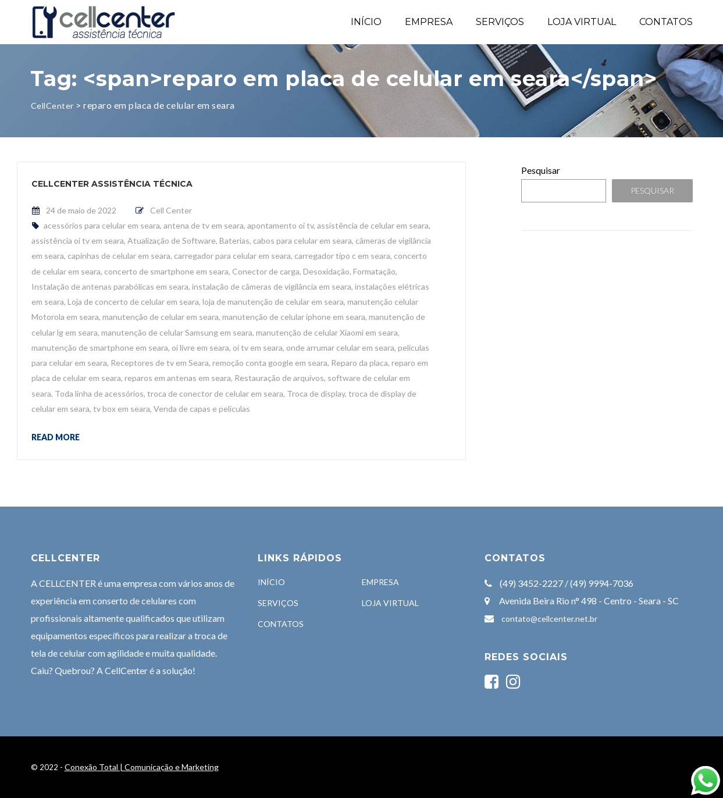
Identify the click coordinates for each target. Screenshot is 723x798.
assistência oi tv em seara (77, 240)
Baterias (234, 240)
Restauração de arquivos (279, 378)
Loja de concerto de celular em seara (133, 302)
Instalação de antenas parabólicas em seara (109, 286)
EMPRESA (429, 21)
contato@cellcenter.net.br (549, 619)
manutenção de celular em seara (160, 317)
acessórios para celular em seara (102, 225)
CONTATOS (666, 21)
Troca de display (316, 393)
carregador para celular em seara (232, 256)
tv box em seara (121, 409)
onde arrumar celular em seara (340, 347)
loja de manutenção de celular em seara (273, 302)
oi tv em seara (258, 347)
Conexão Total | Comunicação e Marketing (142, 767)
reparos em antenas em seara (177, 378)
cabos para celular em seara (302, 240)
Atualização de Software (171, 240)
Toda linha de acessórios (99, 393)
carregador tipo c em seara (342, 256)
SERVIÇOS (500, 21)
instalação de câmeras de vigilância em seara (271, 286)
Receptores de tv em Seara (160, 363)
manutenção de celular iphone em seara (293, 317)
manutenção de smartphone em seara (99, 347)
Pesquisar (540, 170)
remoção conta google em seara (269, 363)
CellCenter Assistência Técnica (112, 184)
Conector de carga (266, 271)
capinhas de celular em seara (118, 256)
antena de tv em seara (203, 225)
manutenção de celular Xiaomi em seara (327, 332)
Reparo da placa (359, 363)
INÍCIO (366, 21)
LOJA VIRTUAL (581, 21)
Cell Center (171, 210)
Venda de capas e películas (202, 409)
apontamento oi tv (280, 225)
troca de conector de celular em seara (215, 393)
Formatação (374, 271)
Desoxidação (326, 271)
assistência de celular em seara (373, 225)
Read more (55, 436)
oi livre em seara (200, 347)
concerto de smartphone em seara (166, 271)
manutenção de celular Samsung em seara (176, 332)
